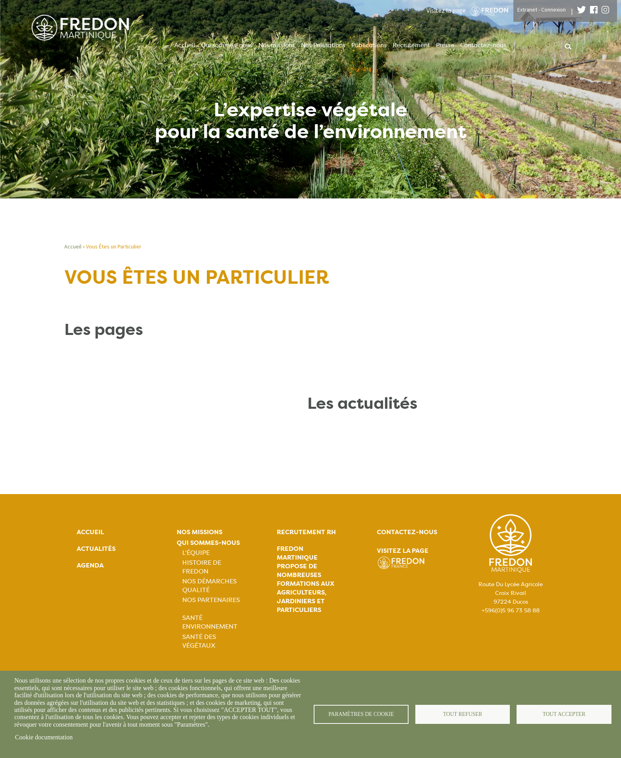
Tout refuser (462, 714)
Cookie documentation (44, 737)
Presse (445, 45)
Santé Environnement (209, 622)
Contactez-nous (483, 45)
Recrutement (411, 45)
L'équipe (196, 552)
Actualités (96, 548)
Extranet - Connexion (541, 9)
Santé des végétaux (199, 641)
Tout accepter (563, 714)
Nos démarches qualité (209, 585)
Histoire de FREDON (201, 566)
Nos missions (276, 45)
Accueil (184, 45)
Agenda (90, 565)
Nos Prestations (323, 45)
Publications (369, 45)
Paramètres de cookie (361, 714)
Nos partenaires (211, 600)
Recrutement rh (306, 532)
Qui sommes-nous (227, 45)
